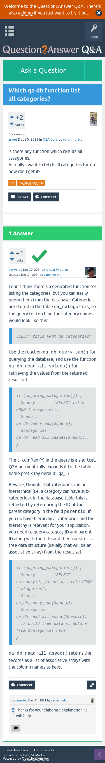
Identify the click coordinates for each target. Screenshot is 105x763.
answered (15, 269)
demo (27, 12)
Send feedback (17, 750)
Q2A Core (50, 140)
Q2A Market (37, 755)
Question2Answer (35, 758)
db (12, 183)
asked (12, 140)
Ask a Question (43, 70)
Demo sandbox (45, 750)
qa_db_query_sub (31, 183)
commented (19, 700)
